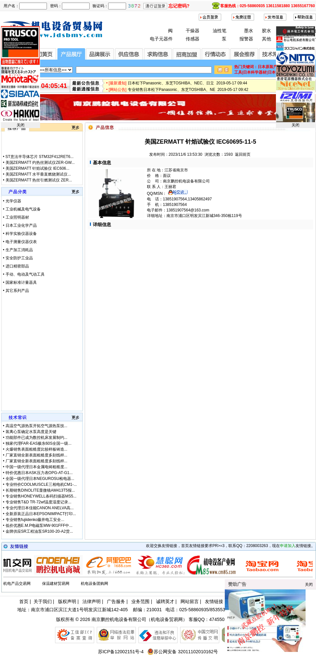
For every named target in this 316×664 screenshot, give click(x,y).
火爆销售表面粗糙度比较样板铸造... (36, 449)
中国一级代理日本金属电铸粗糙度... (36, 467)
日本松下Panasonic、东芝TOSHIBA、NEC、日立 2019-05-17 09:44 (187, 88)
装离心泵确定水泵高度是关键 (31, 431)
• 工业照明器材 (16, 217)
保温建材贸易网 (55, 583)
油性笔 (219, 30)
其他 (266, 38)
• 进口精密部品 (16, 266)
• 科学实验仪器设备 (20, 233)
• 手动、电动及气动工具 (24, 274)
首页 (23, 601)
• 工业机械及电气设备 (22, 209)
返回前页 (243, 154)
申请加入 (287, 545)
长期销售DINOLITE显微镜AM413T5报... (40, 490)
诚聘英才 (165, 601)
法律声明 (91, 601)
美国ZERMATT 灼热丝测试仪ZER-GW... (40, 177)
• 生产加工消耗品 (18, 250)
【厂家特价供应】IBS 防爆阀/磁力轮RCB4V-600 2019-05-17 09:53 (186, 82)
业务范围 (140, 601)
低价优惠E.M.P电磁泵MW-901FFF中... (39, 525)
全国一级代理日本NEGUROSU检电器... (40, 478)
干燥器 (192, 30)
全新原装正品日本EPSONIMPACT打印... (41, 514)
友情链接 (214, 601)
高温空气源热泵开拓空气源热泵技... (36, 426)
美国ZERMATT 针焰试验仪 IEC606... (37, 183)
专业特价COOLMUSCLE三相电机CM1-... (41, 484)
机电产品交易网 (17, 583)
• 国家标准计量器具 (20, 282)
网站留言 (189, 601)
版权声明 (67, 601)
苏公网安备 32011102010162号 (182, 651)
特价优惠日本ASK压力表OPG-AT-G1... (39, 472)
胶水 (266, 30)
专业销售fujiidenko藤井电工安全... (35, 519)
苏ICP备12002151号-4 (121, 651)
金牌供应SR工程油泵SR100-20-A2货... (39, 531)
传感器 (192, 38)
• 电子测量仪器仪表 (20, 241)
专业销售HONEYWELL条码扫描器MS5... (41, 496)
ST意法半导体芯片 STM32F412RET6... (40, 171)
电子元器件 (161, 38)
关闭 (20, 125)
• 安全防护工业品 (18, 258)
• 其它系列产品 (16, 290)
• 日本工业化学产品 (20, 225)
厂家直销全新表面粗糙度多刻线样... (36, 455)
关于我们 (43, 601)
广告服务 (116, 601)
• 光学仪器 (12, 201)
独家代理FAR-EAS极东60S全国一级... (39, 443)
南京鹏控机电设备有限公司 (119, 619)
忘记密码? (179, 5)
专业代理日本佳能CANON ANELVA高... (40, 508)
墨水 (248, 30)
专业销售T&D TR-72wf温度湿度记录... (38, 502)
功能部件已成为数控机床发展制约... (36, 437)
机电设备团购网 (94, 583)
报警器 (246, 38)
